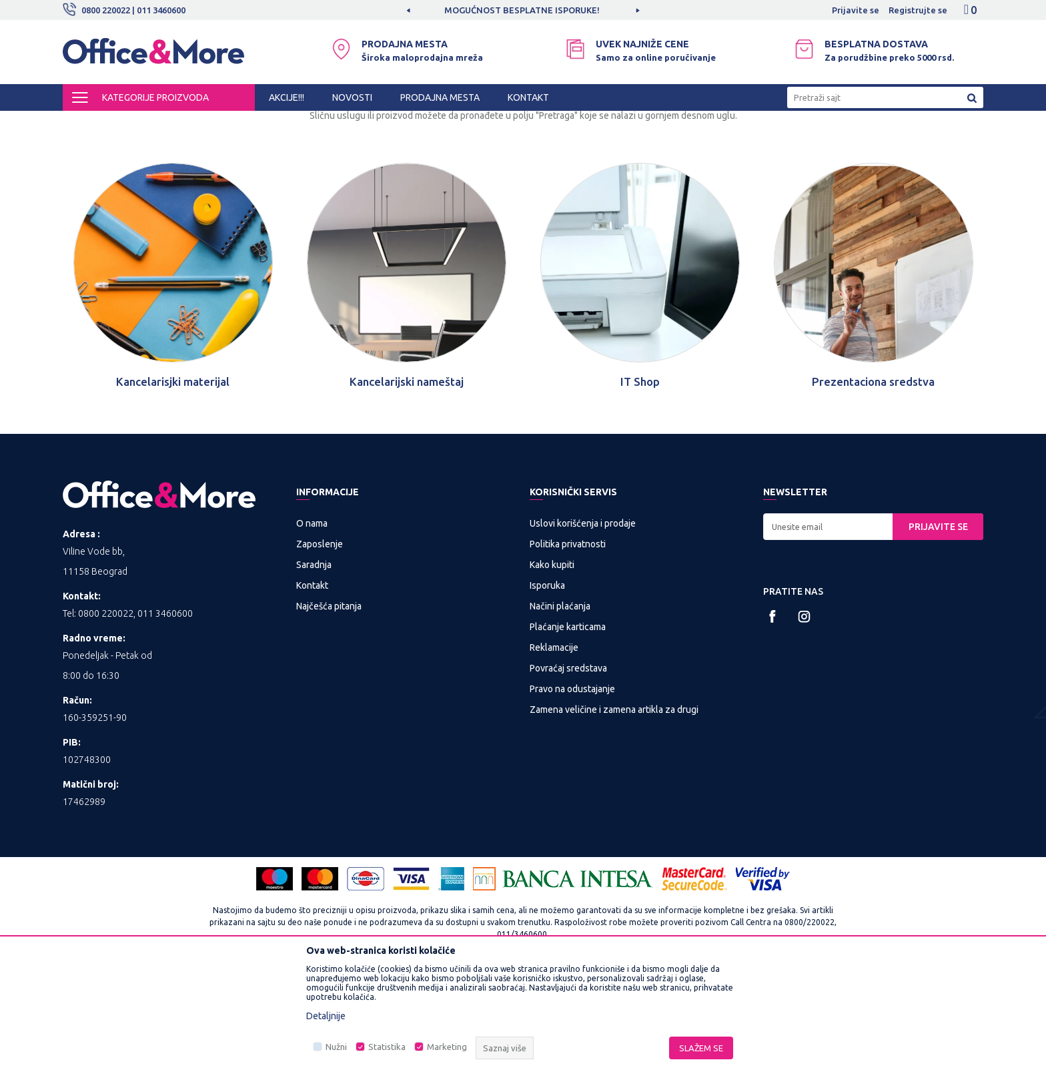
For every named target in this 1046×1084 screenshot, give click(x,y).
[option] (523, 10)
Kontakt (312, 696)
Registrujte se (918, 10)
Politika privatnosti (568, 654)
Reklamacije (554, 758)
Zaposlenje (319, 654)
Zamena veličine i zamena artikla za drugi (614, 820)
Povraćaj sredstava (568, 779)
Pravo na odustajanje (572, 799)
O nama (312, 634)
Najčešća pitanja (329, 717)
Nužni (336, 1046)
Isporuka (547, 696)
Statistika (387, 1046)
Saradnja (314, 675)
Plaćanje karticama (568, 737)
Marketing (447, 1046)
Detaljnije (326, 1016)
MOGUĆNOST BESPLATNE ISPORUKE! (522, 10)
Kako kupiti (552, 675)
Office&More (88, 122)
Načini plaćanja (560, 717)
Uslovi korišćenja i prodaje (583, 634)
